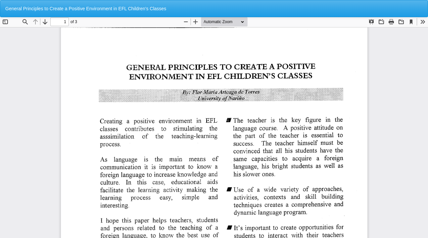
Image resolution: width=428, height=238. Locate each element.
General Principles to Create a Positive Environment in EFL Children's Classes (85, 8)
